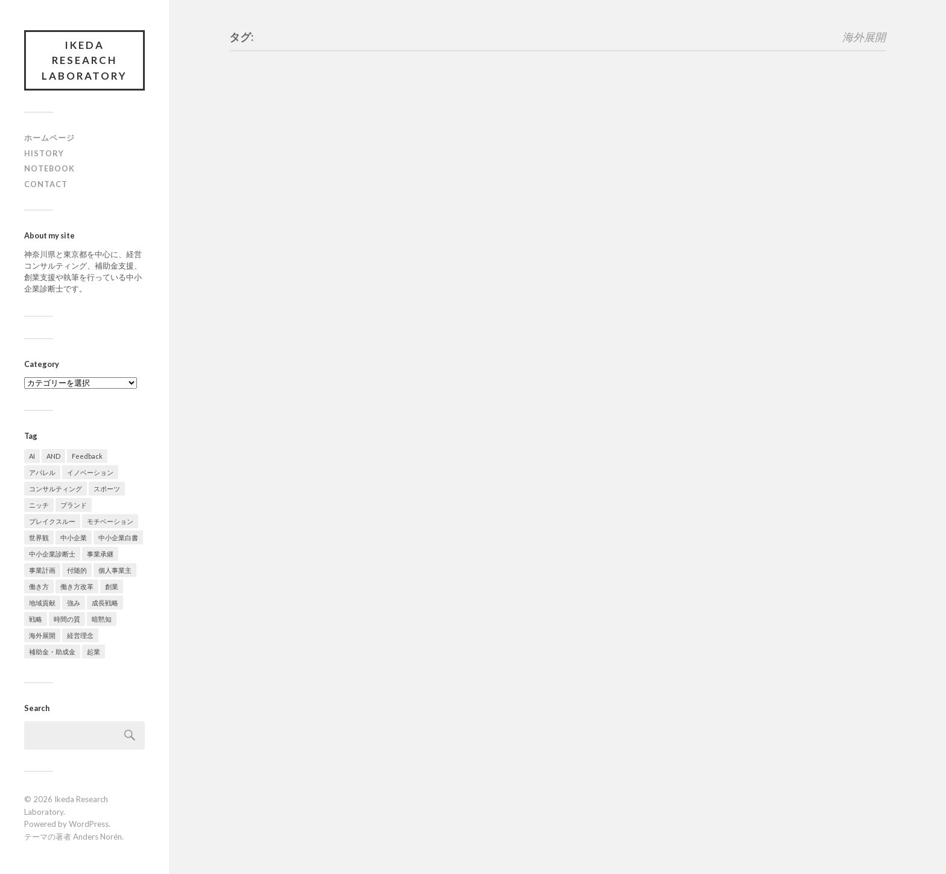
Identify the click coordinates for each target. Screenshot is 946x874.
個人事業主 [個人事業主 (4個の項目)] (115, 571)
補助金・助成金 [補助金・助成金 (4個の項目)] (52, 652)
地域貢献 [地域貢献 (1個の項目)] (42, 603)
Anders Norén (97, 837)
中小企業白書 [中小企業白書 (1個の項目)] (118, 538)
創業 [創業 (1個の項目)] (111, 587)
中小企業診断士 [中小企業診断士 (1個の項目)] (52, 554)
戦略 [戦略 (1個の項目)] (35, 620)
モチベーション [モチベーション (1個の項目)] (110, 522)
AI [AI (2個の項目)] (32, 457)
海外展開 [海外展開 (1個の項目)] (42, 636)
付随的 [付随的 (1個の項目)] (77, 571)
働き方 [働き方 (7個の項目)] (39, 587)
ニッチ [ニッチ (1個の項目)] (39, 505)
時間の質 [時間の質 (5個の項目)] (67, 620)
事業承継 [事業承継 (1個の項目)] (100, 554)
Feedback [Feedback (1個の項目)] (87, 457)
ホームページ (49, 138)
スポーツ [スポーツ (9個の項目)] (107, 489)
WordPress (89, 824)
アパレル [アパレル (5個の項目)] (42, 473)
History (44, 153)
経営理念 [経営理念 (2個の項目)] (80, 636)
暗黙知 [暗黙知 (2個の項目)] (102, 620)
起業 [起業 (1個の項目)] (93, 652)
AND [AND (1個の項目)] (53, 457)
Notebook (49, 169)
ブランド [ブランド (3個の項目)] (73, 505)
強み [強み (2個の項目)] (73, 603)
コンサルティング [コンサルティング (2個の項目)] (55, 489)
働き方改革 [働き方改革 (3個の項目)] (77, 587)
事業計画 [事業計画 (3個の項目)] (42, 571)
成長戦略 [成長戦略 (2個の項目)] (105, 603)
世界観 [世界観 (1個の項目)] (39, 538)
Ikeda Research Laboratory (85, 60)
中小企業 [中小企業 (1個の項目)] (73, 538)
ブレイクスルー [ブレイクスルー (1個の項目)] (52, 522)
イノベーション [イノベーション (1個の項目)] (90, 473)
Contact (46, 185)
